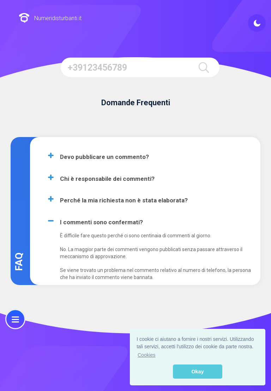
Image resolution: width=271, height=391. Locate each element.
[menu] (15, 319)
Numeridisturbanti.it (50, 18)
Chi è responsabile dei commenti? (107, 178)
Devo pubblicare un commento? (104, 156)
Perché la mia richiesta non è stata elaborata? (124, 200)
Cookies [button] (147, 355)
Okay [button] (197, 371)
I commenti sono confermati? (101, 222)
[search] (203, 67)
